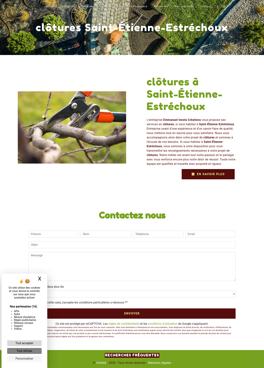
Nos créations (184, 6)
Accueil (50, 6)
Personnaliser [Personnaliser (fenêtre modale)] (24, 358)
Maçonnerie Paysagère (131, 6)
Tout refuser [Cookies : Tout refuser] (24, 351)
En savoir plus (208, 174)
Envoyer (132, 313)
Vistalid (101, 363)
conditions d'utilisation (162, 323)
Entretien (68, 6)
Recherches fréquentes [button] (132, 355)
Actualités (161, 6)
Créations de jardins (96, 6)
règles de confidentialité (124, 323)
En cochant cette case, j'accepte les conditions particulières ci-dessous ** (80, 302)
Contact (206, 6)
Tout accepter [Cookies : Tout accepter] (24, 343)
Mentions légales (159, 363)
